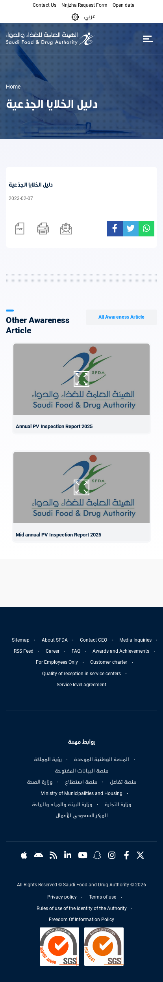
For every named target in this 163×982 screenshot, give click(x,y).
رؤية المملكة (48, 759)
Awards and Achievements (121, 651)
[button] (75, 16)
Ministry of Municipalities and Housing (81, 793)
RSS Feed (23, 651)
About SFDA (55, 640)
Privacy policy (62, 897)
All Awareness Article (121, 317)
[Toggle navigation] (148, 38)
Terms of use (102, 897)
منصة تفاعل (123, 782)
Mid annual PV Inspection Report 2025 (58, 535)
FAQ (76, 651)
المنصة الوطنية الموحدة (101, 759)
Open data (124, 5)
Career (52, 651)
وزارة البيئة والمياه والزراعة (62, 804)
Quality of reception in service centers (81, 673)
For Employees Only (57, 662)
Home (13, 86)
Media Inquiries (135, 640)
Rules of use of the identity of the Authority (82, 908)
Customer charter (108, 662)
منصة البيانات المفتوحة (82, 771)
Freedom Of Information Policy (81, 919)
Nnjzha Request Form (84, 5)
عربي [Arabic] (90, 16)
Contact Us (44, 5)
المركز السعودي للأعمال (82, 815)
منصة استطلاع (81, 782)
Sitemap (21, 640)
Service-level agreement (81, 684)
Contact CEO (93, 640)
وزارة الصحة (40, 782)
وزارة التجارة (118, 804)
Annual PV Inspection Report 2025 (54, 426)
